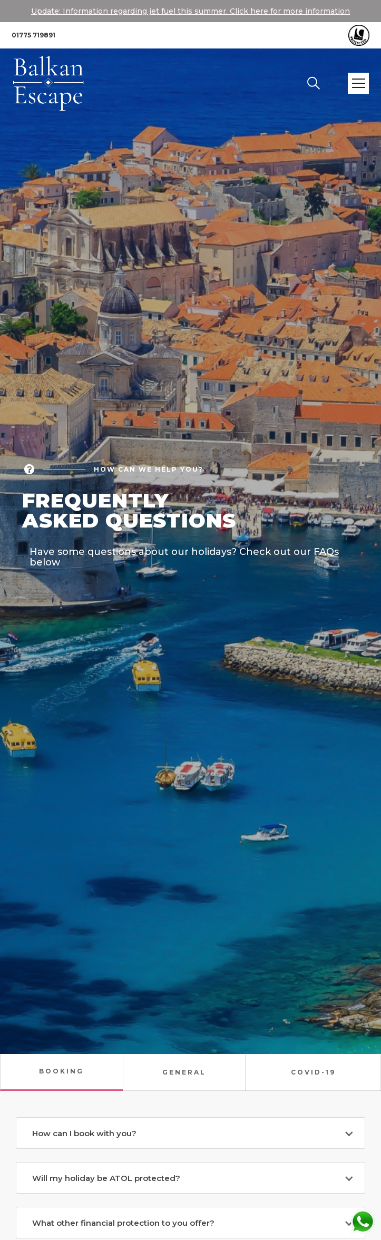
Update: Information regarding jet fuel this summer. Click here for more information (190, 11)
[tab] (61, 1072)
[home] (57, 83)
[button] (358, 83)
